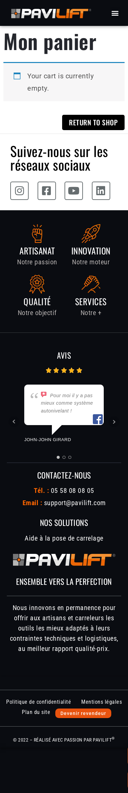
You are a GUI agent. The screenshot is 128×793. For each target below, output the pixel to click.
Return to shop (93, 122)
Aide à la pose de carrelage (64, 538)
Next (114, 421)
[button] (115, 13)
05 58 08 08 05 (71, 490)
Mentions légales (101, 702)
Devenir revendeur (83, 713)
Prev (14, 421)
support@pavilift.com (75, 503)
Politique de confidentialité (38, 702)
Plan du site (36, 712)
